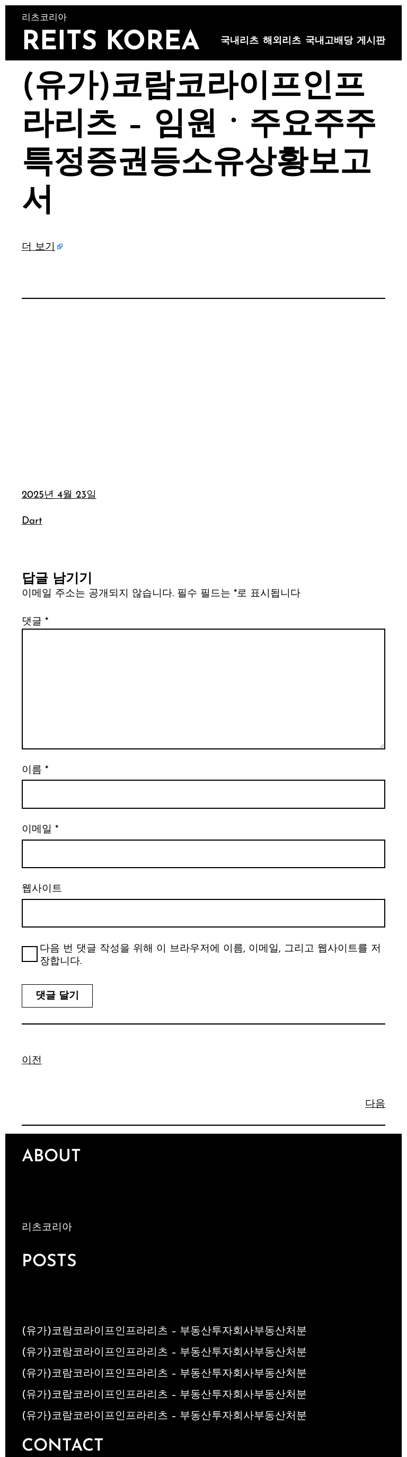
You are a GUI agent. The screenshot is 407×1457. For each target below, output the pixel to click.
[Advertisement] (204, 386)
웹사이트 (42, 889)
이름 (35, 770)
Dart (32, 521)
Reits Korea (111, 42)
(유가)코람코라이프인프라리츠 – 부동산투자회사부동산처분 (164, 1331)
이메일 (40, 830)
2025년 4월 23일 (59, 495)
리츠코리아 (47, 1228)
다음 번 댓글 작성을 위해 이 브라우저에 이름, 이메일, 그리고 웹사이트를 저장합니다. (210, 955)
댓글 (35, 622)
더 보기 (38, 247)
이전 (32, 1061)
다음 (375, 1104)
